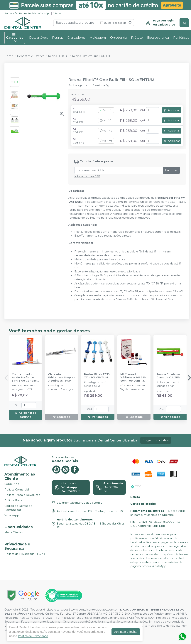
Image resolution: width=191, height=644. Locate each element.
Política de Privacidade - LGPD (24, 554)
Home (8, 56)
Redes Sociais (27, 13)
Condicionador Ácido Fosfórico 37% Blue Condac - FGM (25, 377)
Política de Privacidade (33, 636)
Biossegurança (158, 37)
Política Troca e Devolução (22, 495)
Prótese (137, 37)
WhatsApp (44, 13)
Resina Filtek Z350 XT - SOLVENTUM (97, 376)
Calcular (171, 170)
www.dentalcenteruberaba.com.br (94, 609)
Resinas (57, 37)
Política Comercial (16, 489)
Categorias (14, 38)
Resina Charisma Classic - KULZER (168, 376)
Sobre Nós (10, 13)
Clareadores (76, 37)
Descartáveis (38, 37)
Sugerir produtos (155, 440)
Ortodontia (118, 37)
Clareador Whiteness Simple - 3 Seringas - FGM (61, 377)
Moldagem (98, 37)
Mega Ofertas (13, 532)
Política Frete (13, 500)
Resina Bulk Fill (58, 56)
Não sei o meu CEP (87, 176)
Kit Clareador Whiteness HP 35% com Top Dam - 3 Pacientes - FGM (133, 377)
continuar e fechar (126, 631)
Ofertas (57, 13)
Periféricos (181, 37)
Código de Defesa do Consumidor (18, 508)
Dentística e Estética (30, 56)
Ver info (106, 110)
